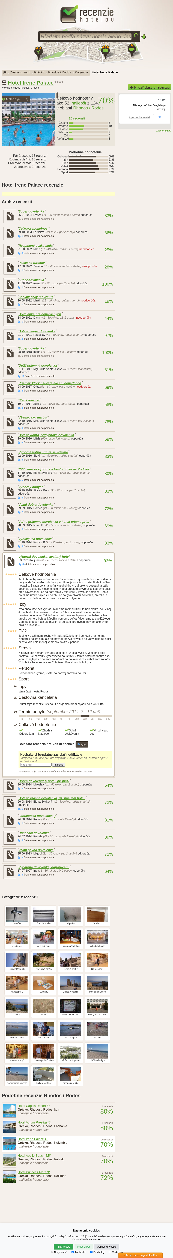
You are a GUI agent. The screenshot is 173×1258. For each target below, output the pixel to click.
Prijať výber (83, 1246)
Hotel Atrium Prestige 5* (34, 1122)
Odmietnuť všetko (106, 1246)
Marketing (116, 1252)
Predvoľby (97, 1252)
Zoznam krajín (20, 72)
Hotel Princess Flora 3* (34, 1172)
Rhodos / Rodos (59, 72)
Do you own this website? (139, 117)
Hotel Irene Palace (105, 72)
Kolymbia (81, 72)
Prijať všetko (63, 1246)
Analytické (78, 1252)
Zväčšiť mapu (163, 130)
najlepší (78, 103)
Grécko (39, 72)
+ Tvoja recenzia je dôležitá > (140, 1255)
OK (159, 117)
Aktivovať (58, 764)
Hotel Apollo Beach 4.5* (34, 1155)
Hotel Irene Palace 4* (33, 1139)
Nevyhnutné (59, 1252)
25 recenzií (77, 118)
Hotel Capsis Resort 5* (34, 1106)
